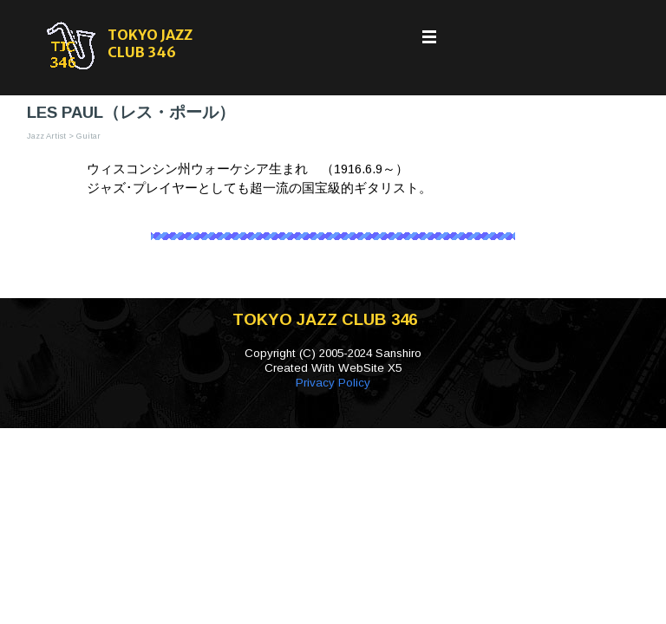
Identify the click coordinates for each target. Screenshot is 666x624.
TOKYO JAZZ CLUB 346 (151, 43)
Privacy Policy (333, 382)
